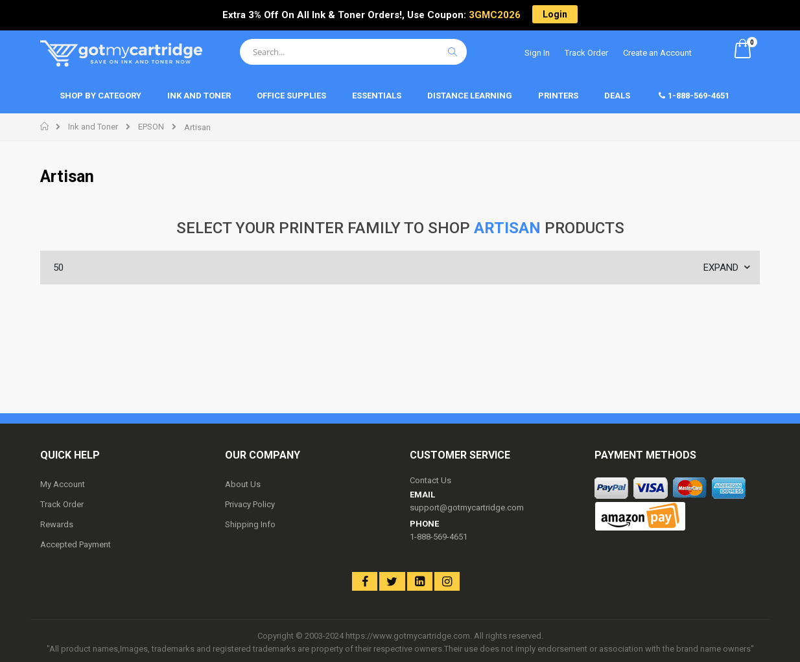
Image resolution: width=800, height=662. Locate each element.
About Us (243, 484)
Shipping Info (250, 524)
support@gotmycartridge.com (467, 507)
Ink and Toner (93, 126)
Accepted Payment (75, 544)
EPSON (151, 126)
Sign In (537, 53)
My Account (62, 484)
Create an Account (657, 53)
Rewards (56, 524)
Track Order (586, 53)
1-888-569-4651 (438, 537)
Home (45, 126)
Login (555, 14)
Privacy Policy (250, 504)
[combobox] (353, 52)
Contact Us (430, 480)
